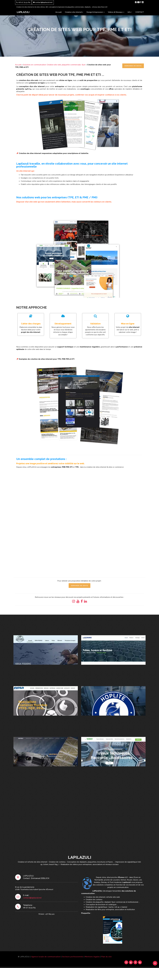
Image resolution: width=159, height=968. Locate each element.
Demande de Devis (132, 66)
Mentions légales (92, 957)
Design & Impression (95, 12)
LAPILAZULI (23, 12)
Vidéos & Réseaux (116, 12)
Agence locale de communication (46, 957)
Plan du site (106, 957)
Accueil (58, 12)
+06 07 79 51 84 (23, 2)
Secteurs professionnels (72, 957)
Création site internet (74, 12)
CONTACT (139, 12)
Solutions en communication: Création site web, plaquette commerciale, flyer (54, 65)
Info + (130, 12)
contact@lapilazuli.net (43, 2)
